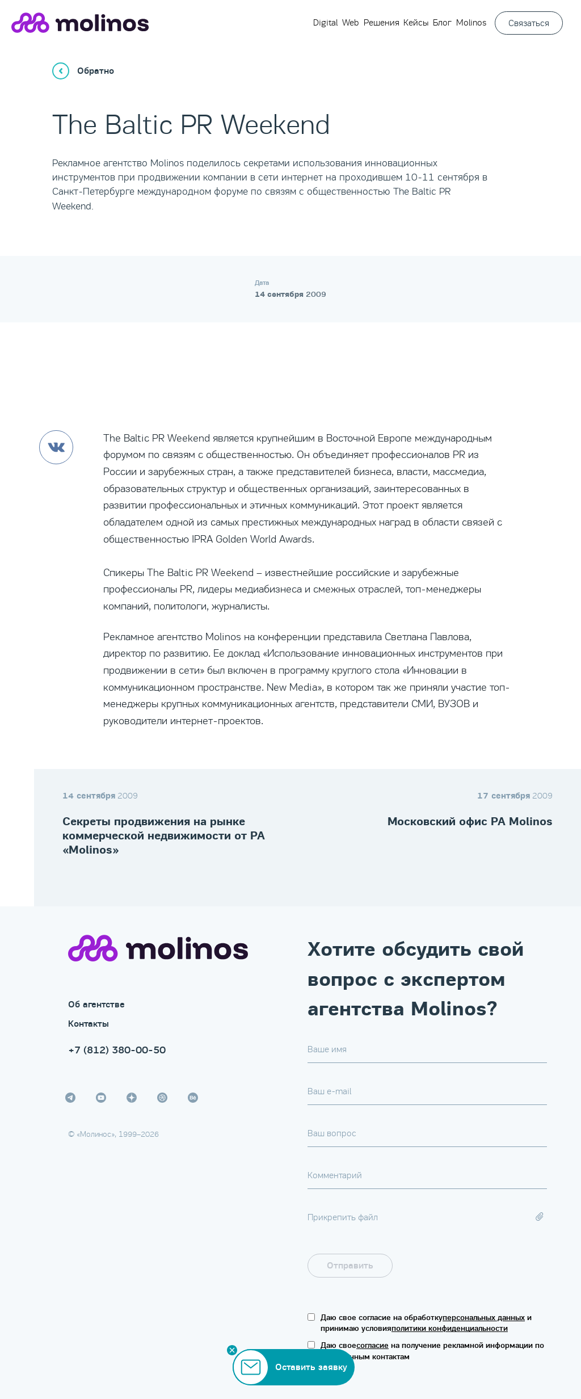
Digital (325, 22)
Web (350, 22)
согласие (372, 1345)
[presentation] (479, 1265)
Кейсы (415, 22)
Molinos (471, 22)
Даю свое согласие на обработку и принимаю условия (426, 1323)
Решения (381, 22)
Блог (442, 22)
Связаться (528, 23)
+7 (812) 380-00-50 (117, 1050)
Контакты (88, 1024)
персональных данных (484, 1317)
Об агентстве (96, 1004)
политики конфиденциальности (449, 1328)
